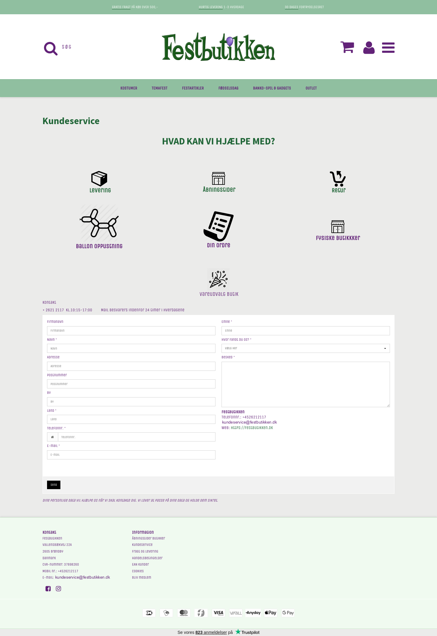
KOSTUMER (128, 88)
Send (54, 485)
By (49, 393)
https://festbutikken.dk (252, 427)
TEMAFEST (160, 88)
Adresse (53, 357)
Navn (52, 339)
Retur (339, 190)
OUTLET (311, 88)
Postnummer (57, 375)
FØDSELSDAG (228, 88)
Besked (228, 357)
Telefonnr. (56, 428)
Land (51, 410)
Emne (227, 322)
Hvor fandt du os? (236, 339)
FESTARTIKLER (193, 88)
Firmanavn (55, 322)
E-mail (53, 446)
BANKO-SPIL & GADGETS (272, 88)
